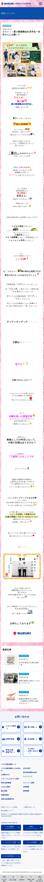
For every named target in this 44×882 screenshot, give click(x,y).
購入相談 (4, 791)
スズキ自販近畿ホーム (8, 764)
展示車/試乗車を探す (30, 772)
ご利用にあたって (29, 807)
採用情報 (26, 791)
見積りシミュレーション (31, 827)
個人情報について (7, 810)
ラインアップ (27, 776)
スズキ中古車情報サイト (9, 856)
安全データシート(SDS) (9, 807)
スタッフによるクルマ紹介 (10, 779)
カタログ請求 (5, 787)
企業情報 (26, 787)
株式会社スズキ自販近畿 (23, 3)
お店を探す (27, 768)
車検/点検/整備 (6, 783)
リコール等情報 (32, 842)
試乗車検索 (5, 795)
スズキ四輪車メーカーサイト (10, 827)
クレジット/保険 (28, 783)
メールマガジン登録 (9, 842)
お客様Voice (5, 774)
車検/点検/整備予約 (7, 799)
